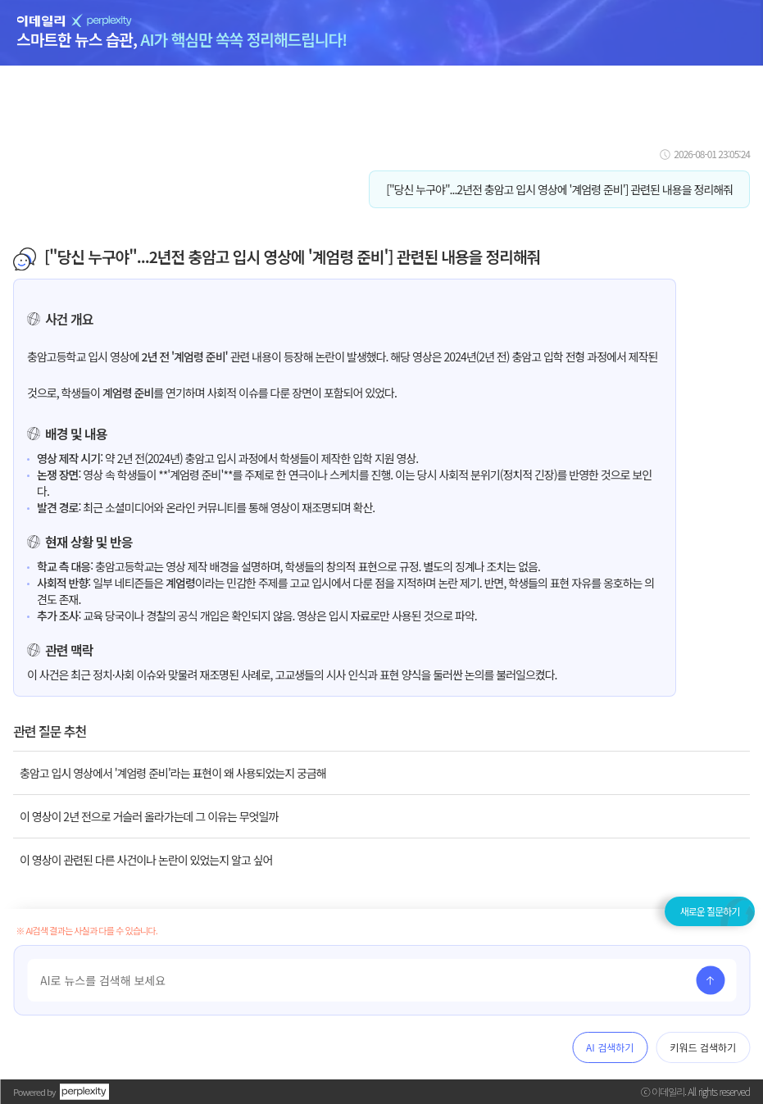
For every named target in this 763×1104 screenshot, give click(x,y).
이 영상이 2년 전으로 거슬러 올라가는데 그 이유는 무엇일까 (149, 816)
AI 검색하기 (610, 1047)
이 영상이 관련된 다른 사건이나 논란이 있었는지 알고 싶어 (146, 860)
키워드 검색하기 (703, 1047)
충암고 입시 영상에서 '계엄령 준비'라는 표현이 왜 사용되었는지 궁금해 (173, 773)
